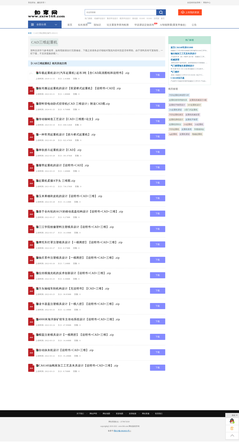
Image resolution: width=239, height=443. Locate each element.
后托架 (156, 18)
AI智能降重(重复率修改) (173, 24)
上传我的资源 (190, 12)
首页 (69, 24)
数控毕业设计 (112, 18)
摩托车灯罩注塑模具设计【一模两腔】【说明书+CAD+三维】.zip (81, 242)
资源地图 (119, 414)
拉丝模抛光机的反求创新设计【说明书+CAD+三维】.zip (75, 273)
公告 (194, 24)
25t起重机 (188, 124)
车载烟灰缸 (199, 129)
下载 (157, 75)
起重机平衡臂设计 (177, 105)
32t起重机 (199, 124)
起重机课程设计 (176, 119)
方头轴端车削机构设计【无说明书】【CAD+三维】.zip (74, 288)
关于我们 (80, 414)
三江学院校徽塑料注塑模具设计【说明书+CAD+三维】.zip (76, 226)
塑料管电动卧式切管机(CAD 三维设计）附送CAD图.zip (74, 103)
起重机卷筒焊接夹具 (178, 100)
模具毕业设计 (125, 18)
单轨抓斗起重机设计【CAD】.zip (60, 149)
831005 (142, 18)
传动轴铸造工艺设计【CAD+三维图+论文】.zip (69, 119)
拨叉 (163, 18)
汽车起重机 (174, 129)
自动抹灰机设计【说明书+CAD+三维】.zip (66, 350)
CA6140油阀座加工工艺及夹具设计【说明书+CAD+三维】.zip (78, 365)
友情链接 (132, 414)
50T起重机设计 (194, 105)
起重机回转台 (175, 124)
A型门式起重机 (191, 110)
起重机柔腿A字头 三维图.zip (57, 180)
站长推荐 (83, 24)
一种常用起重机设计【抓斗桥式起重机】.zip (67, 134)
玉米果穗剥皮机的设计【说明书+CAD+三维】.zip (70, 196)
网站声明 (93, 414)
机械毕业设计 (99, 18)
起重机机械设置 (193, 114)
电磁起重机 (197, 134)
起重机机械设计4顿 (198, 100)
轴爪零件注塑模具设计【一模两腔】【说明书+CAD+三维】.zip (79, 257)
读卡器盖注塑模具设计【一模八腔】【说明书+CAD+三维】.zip (79, 303)
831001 (149, 18)
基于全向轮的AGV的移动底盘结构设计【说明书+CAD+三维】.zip (81, 211)
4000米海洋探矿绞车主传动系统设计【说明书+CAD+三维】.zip (79, 319)
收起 (234, 415)
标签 (30, 33)
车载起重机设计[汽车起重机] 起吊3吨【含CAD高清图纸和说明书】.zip (84, 72)
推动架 (135, 18)
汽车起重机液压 (176, 114)
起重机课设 (185, 134)
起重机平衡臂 (192, 119)
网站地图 (106, 414)
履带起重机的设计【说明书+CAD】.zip (64, 165)
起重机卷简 (187, 129)
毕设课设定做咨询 (144, 24)
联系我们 (158, 414)
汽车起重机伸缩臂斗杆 (179, 95)
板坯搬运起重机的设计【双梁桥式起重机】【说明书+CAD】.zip (80, 88)
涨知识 (97, 24)
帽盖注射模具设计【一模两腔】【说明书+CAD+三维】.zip (76, 334)
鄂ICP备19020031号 (122, 431)
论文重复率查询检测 (118, 24)
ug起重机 (173, 134)
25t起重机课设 (175, 110)
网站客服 (145, 414)
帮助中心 (206, 3)
